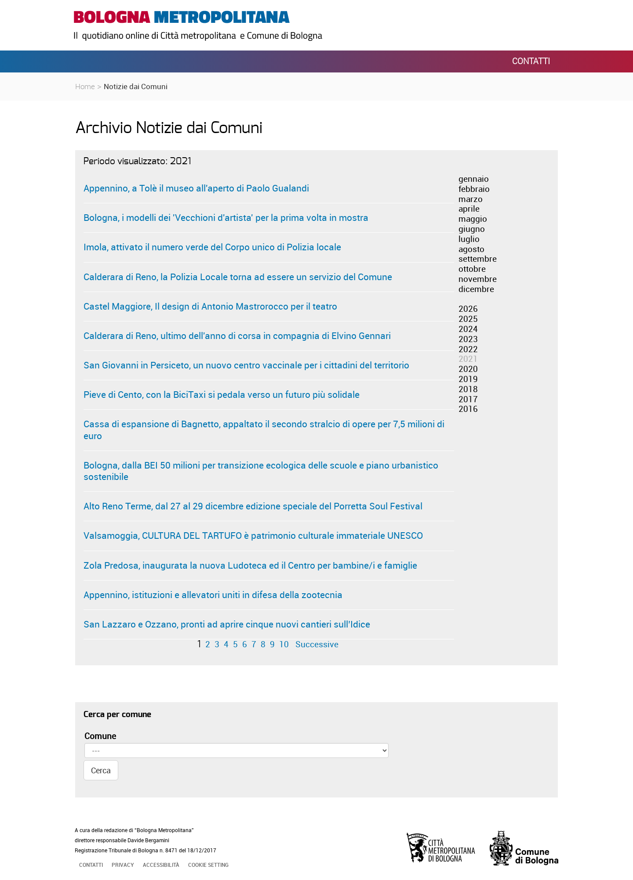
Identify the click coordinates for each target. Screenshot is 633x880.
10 (284, 644)
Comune (100, 736)
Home (85, 86)
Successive (317, 644)
